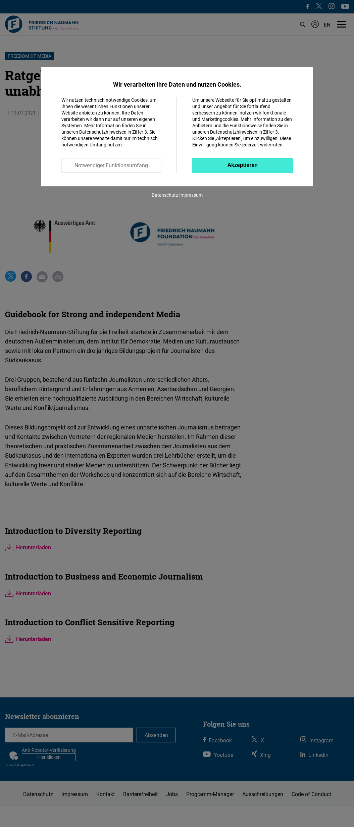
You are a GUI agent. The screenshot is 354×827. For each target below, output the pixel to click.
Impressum (191, 195)
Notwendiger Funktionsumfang (111, 165)
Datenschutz (165, 195)
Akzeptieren (242, 165)
